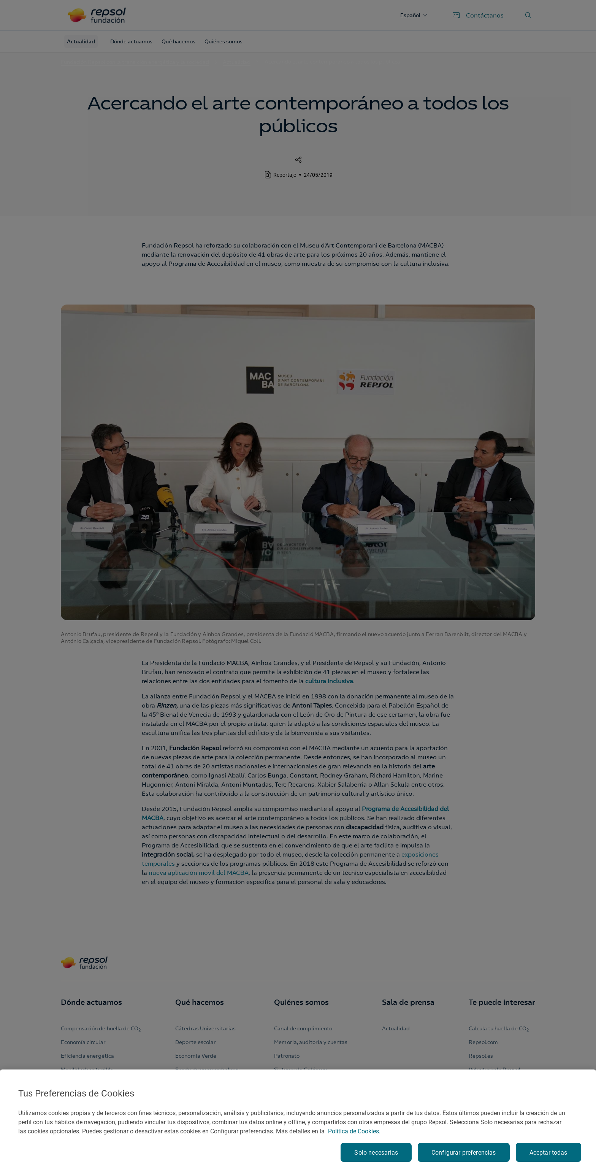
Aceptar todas (548, 1152)
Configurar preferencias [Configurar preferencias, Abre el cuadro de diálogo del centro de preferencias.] (463, 1152)
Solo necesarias (376, 1152)
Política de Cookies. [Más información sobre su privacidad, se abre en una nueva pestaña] (354, 1131)
